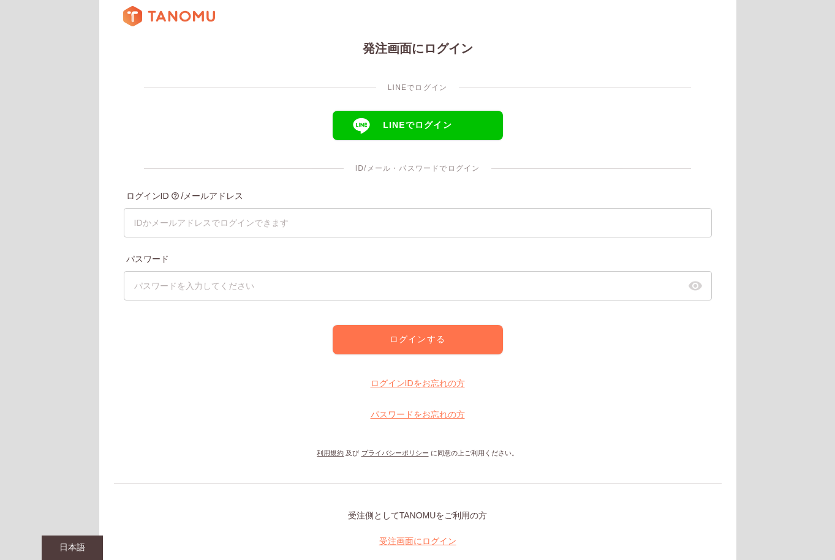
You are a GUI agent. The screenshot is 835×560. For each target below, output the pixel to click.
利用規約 (330, 453)
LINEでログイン (417, 125)
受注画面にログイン (417, 541)
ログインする (417, 339)
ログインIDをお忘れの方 (418, 383)
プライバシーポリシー (395, 453)
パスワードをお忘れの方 (418, 414)
